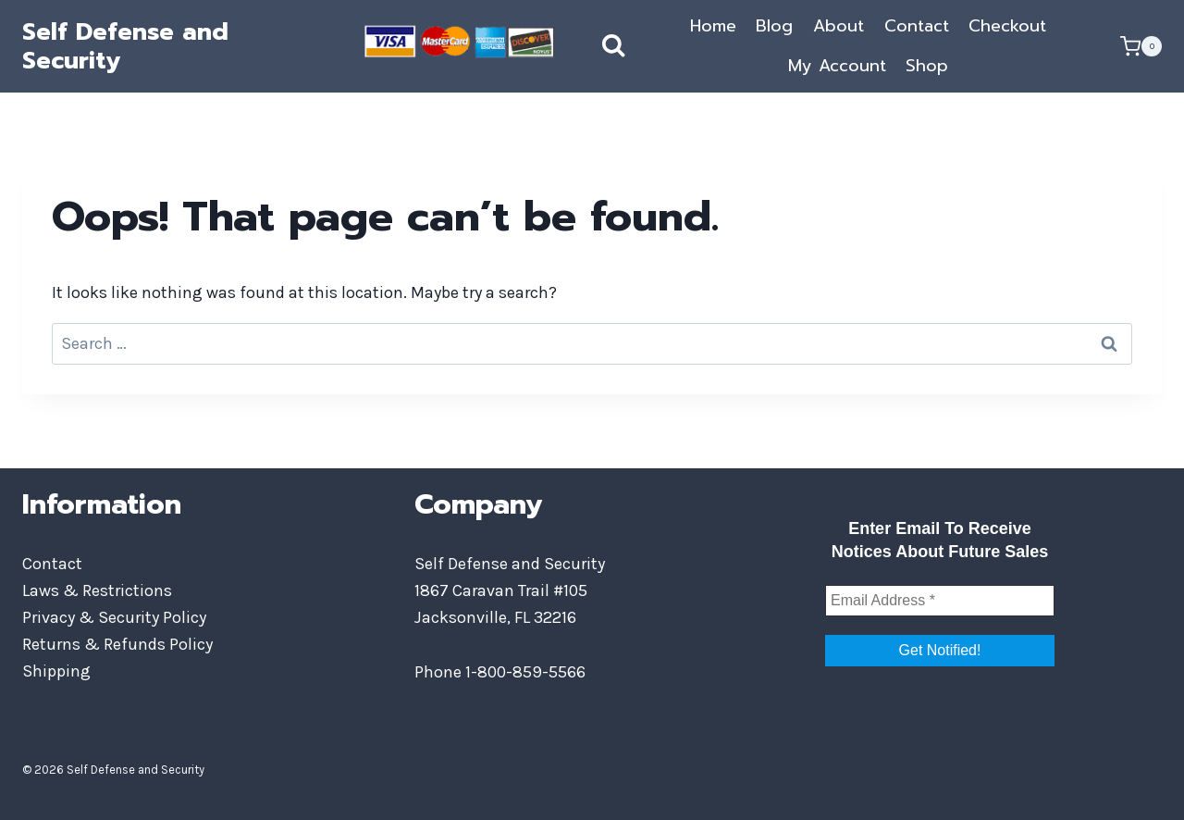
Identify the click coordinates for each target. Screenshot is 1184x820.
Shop (927, 66)
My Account (837, 66)
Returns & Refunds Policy (117, 644)
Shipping (56, 671)
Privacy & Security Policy (114, 617)
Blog (774, 26)
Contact (916, 26)
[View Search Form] (594, 46)
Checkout (1007, 26)
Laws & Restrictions (97, 590)
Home (713, 26)
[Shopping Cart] (1141, 46)
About (838, 26)
